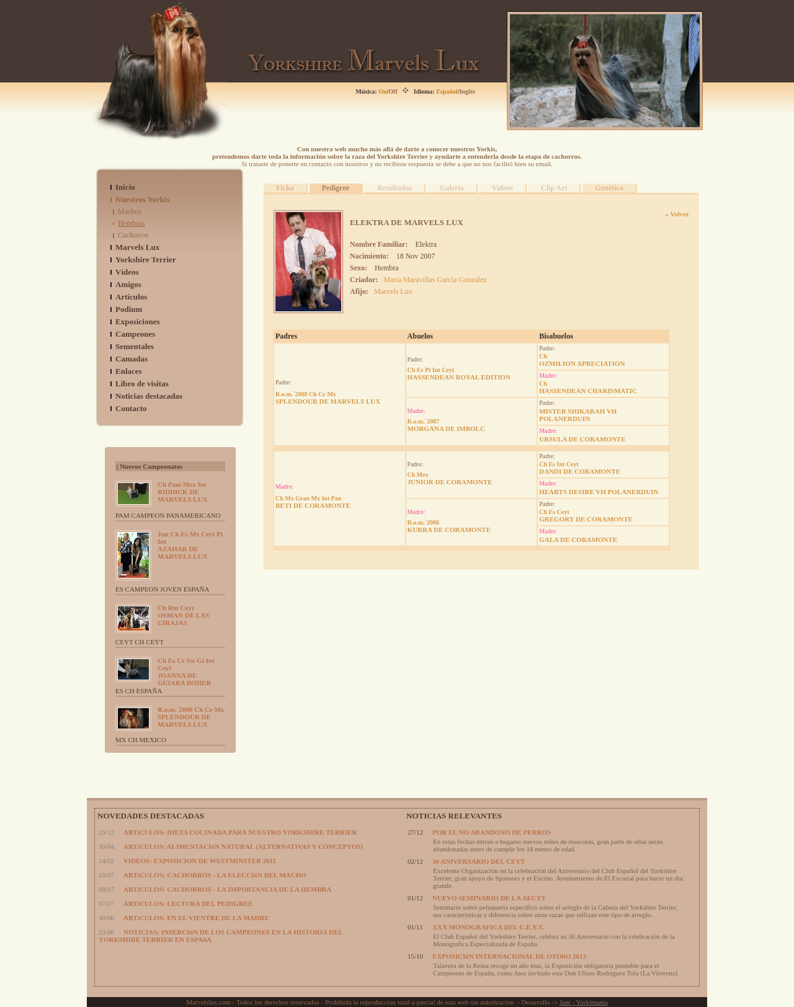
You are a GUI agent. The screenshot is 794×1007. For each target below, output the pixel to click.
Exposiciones (137, 321)
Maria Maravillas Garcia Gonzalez (434, 279)
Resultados (394, 188)
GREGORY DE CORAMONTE (586, 515)
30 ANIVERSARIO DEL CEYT (478, 861)
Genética (609, 188)
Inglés (467, 91)
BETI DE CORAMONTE (312, 502)
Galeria (452, 188)
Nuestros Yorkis (142, 199)
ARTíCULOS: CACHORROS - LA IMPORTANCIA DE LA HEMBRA (227, 889)
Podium (128, 309)
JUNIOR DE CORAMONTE (450, 478)
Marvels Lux (137, 247)
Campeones (135, 334)
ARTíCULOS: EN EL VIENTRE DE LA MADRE (196, 917)
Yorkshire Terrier (145, 259)
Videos (502, 188)
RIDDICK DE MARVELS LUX (183, 492)
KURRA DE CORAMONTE (449, 526)
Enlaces (128, 371)
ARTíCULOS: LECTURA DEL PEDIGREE (187, 903)
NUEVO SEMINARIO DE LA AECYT (489, 898)
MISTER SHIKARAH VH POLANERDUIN (578, 414)
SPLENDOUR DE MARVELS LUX (191, 717)
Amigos (128, 284)
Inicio (125, 187)
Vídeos (127, 272)
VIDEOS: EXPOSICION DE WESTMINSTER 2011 (199, 860)
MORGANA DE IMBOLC (446, 425)
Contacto (131, 408)
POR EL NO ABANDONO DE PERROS (491, 832)
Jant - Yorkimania (584, 1002)
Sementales (134, 346)
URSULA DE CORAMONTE (582, 439)
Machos (129, 211)
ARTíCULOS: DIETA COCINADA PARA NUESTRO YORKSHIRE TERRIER (240, 832)
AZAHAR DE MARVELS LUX (190, 545)
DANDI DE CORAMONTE (579, 468)
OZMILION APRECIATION (582, 360)
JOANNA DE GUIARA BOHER (186, 671)
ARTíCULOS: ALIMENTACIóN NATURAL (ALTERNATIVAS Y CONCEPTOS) (243, 846)
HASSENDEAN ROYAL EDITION (459, 373)
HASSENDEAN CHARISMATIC (588, 387)
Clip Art (554, 188)
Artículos (131, 296)
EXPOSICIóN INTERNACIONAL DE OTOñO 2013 (509, 956)
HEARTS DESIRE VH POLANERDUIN (598, 491)
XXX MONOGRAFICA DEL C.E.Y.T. (488, 927)
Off (392, 91)
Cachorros (133, 235)
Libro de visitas (142, 383)
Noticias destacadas (148, 396)
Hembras (131, 223)
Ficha (285, 188)
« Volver (677, 214)
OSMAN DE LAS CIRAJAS (183, 615)
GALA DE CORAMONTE (578, 539)
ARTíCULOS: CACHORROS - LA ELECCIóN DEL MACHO (214, 875)
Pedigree (335, 188)
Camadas (131, 358)
